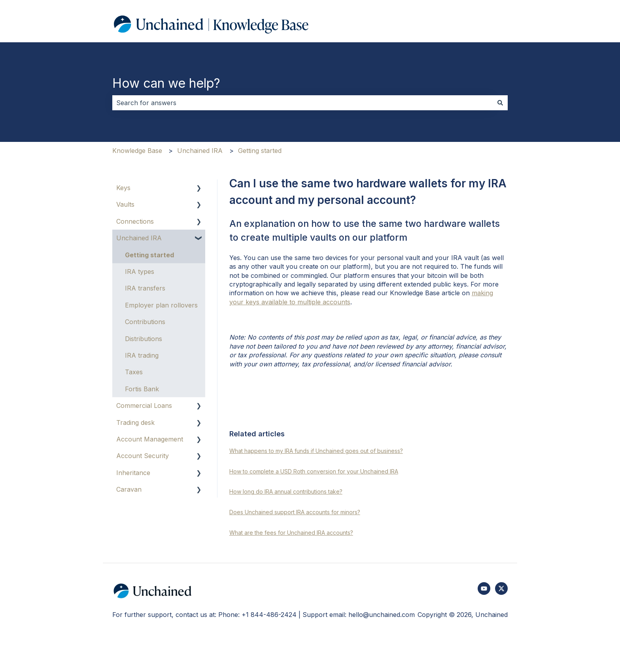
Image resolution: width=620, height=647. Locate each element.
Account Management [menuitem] (149, 439)
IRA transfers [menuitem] (145, 288)
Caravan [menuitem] (129, 489)
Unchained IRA (200, 151)
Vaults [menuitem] (125, 204)
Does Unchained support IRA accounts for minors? (294, 512)
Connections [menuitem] (135, 221)
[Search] (500, 102)
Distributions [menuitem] (143, 339)
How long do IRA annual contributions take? (285, 491)
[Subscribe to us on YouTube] (484, 588)
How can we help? (166, 83)
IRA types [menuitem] (139, 271)
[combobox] (302, 102)
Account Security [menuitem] (142, 456)
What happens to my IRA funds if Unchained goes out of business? (316, 450)
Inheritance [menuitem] (133, 473)
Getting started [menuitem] (149, 255)
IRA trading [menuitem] (142, 355)
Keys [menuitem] (123, 188)
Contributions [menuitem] (145, 322)
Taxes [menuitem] (134, 372)
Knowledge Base (137, 151)
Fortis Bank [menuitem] (142, 389)
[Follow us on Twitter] (501, 588)
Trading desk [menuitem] (135, 422)
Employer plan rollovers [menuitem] (161, 305)
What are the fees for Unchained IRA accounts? (291, 532)
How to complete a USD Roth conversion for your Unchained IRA (313, 471)
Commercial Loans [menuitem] (144, 405)
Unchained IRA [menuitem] (139, 238)
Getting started (260, 151)
